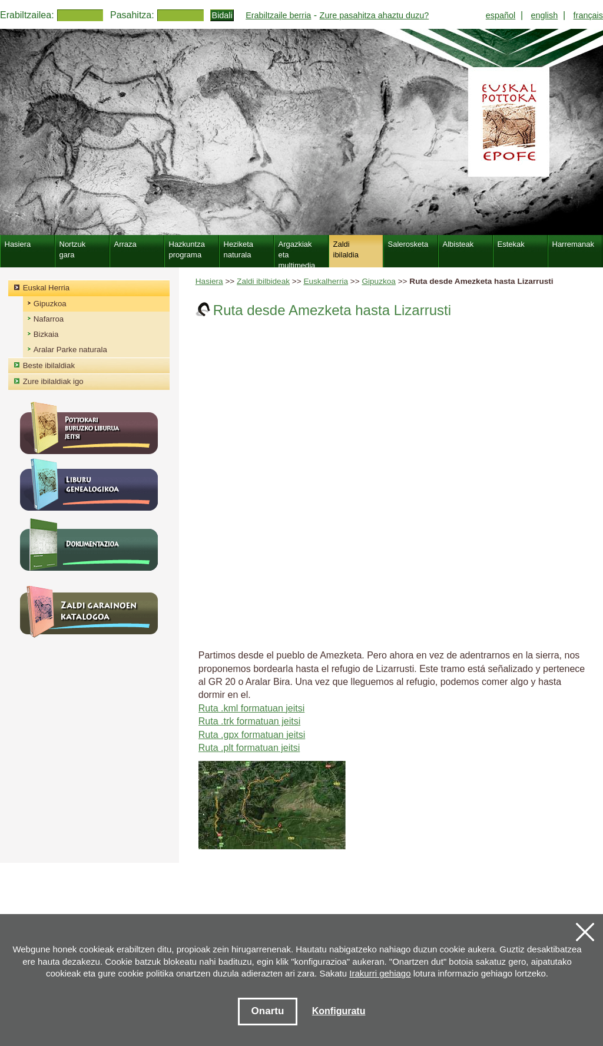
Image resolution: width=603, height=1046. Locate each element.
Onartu (267, 1011)
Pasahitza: (132, 15)
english (544, 15)
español (500, 15)
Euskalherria (325, 281)
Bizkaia (46, 334)
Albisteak (458, 244)
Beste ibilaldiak (49, 365)
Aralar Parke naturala (70, 349)
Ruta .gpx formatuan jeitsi (251, 735)
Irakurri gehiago (379, 973)
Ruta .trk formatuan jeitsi (249, 721)
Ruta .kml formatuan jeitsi (251, 708)
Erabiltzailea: (27, 15)
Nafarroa (49, 319)
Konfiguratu (339, 1011)
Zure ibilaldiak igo (53, 381)
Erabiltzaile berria (278, 15)
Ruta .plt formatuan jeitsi (249, 748)
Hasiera (209, 281)
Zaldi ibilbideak (263, 281)
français (588, 15)
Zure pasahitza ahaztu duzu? (374, 15)
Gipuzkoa (378, 281)
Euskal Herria (46, 287)
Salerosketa (408, 244)
